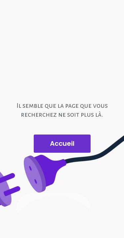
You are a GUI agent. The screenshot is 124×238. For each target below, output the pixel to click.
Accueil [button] (62, 143)
